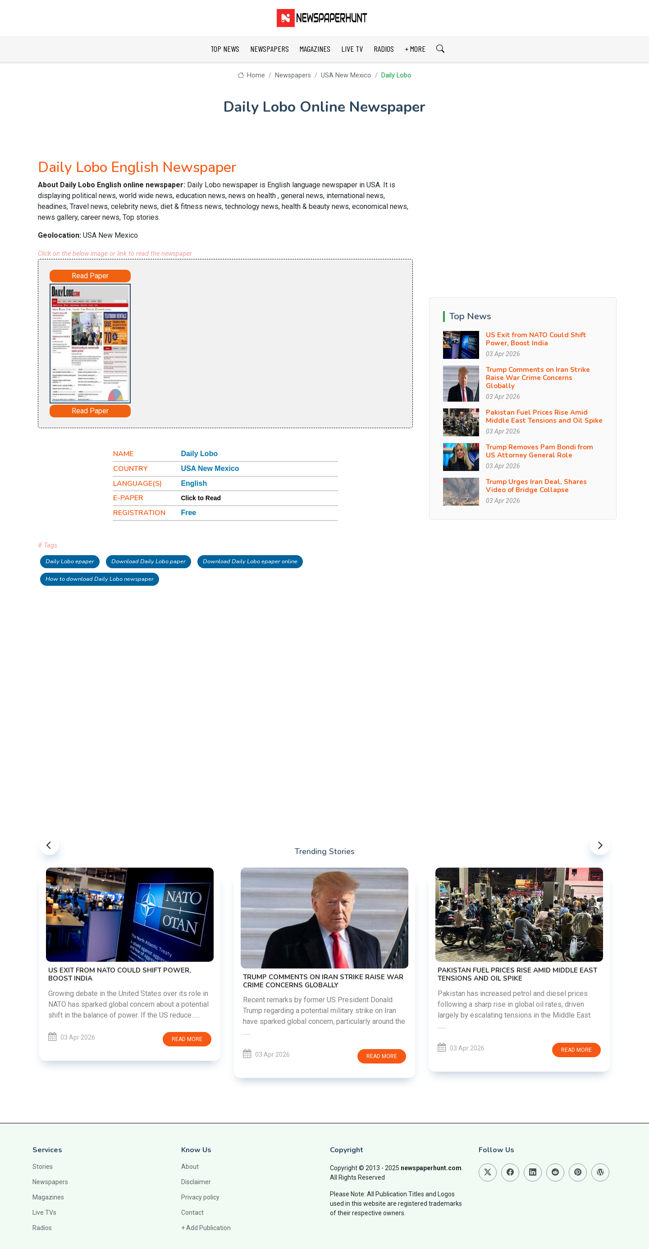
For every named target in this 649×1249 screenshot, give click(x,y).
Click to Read (201, 498)
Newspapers (293, 75)
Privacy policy (200, 1197)
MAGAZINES (315, 49)
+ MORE (415, 49)
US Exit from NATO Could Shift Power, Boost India (536, 339)
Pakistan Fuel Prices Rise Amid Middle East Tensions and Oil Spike (544, 416)
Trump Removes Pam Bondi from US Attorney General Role (539, 451)
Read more (187, 1039)
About (190, 1166)
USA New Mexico (346, 75)
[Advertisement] (250, 342)
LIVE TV (352, 49)
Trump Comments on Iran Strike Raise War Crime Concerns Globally (538, 377)
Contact (192, 1212)
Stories (42, 1166)
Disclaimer (196, 1182)
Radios (42, 1228)
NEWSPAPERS (269, 49)
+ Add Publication (206, 1228)
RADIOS (384, 49)
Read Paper (90, 276)
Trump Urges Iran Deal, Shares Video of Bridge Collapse (536, 485)
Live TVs (44, 1212)
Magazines (48, 1197)
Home (251, 75)
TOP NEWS (224, 49)
